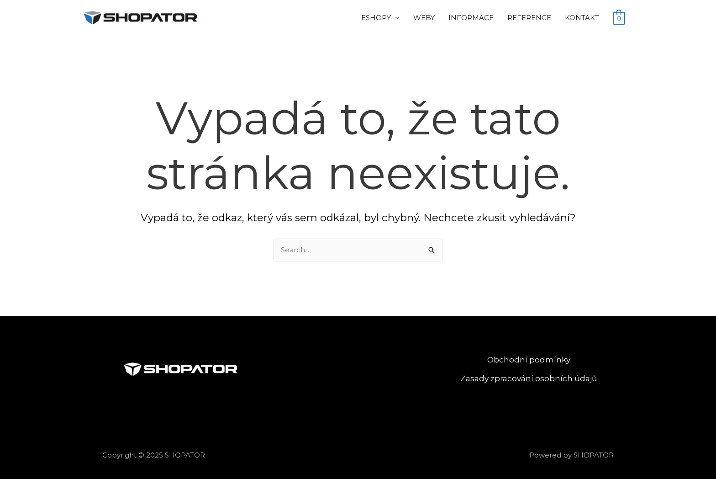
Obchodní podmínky (528, 359)
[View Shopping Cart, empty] (619, 18)
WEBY (424, 17)
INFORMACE (471, 17)
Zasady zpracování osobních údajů (528, 378)
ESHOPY (376, 17)
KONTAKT (582, 17)
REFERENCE (529, 17)
